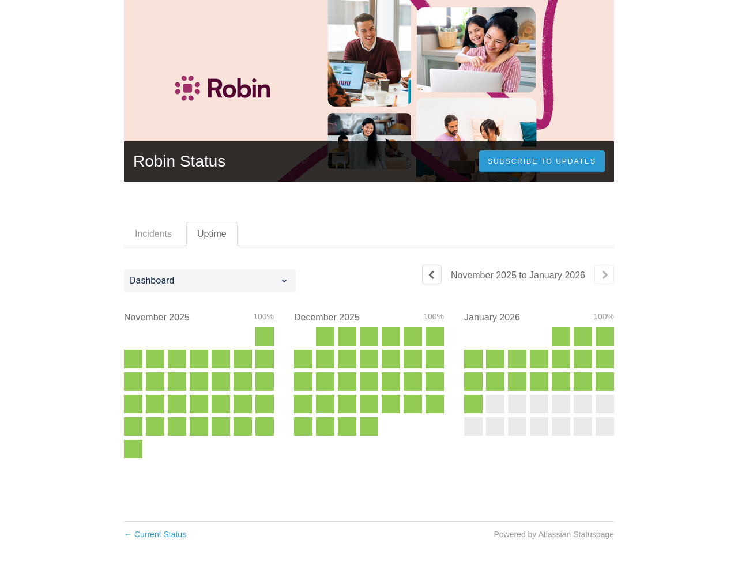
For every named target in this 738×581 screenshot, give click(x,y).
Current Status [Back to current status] (155, 534)
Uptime (212, 234)
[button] (542, 161)
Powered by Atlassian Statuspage (554, 534)
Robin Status (179, 161)
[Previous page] (432, 274)
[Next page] (604, 274)
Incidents (153, 234)
